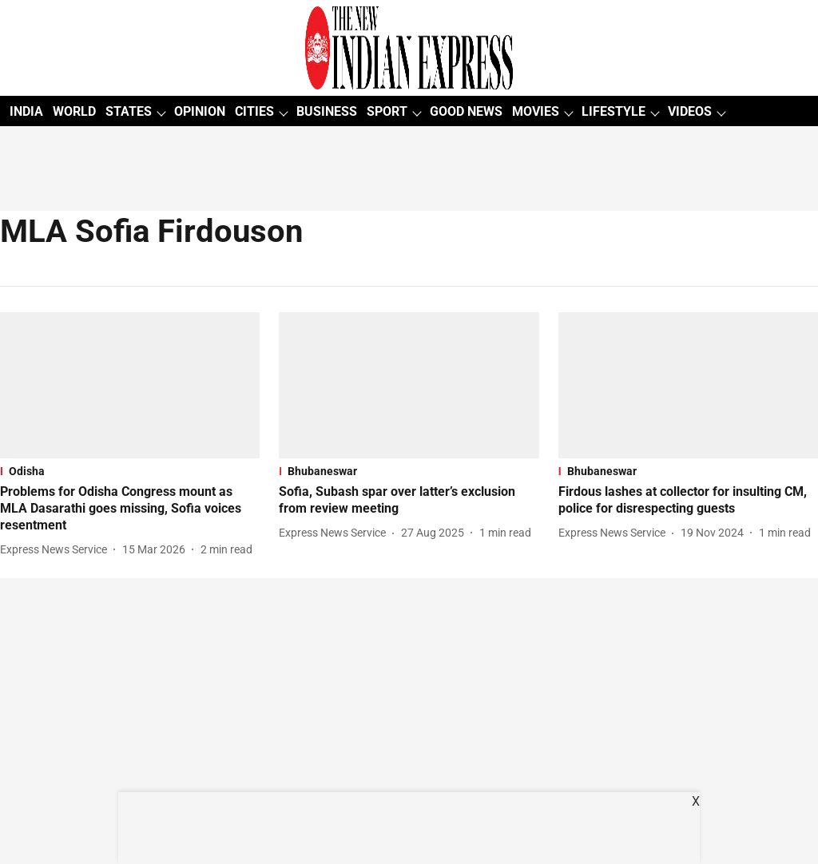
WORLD (74, 111)
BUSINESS (326, 111)
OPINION (199, 111)
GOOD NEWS (466, 111)
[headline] (130, 508)
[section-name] (130, 471)
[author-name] (56, 549)
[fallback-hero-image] (130, 385)
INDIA (26, 111)
